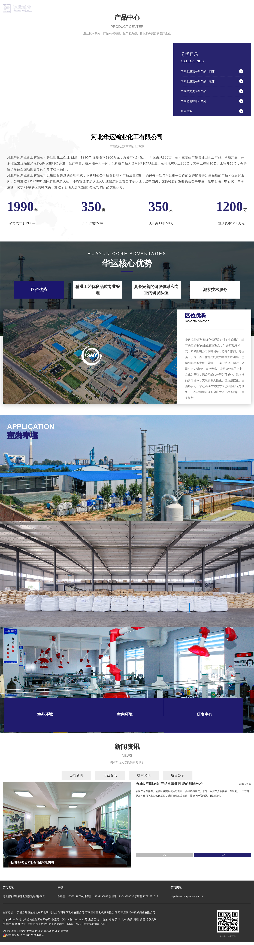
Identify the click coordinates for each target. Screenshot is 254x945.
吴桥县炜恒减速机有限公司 (33, 915)
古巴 (24, 927)
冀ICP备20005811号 (74, 922)
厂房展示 (127, 8)
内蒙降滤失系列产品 (194, 92)
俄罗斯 (10, 927)
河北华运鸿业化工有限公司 (27, 160)
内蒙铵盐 (63, 933)
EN (249, 2)
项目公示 (177, 778)
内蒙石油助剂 (49, 933)
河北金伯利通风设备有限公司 (67, 915)
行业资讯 (110, 778)
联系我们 (225, 8)
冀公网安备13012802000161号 (23, 938)
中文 (245, 2)
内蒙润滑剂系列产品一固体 (199, 71)
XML (78, 927)
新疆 (136, 922)
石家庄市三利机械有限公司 (101, 915)
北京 (123, 922)
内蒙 (130, 922)
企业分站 (46, 927)
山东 (105, 922)
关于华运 (77, 8)
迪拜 (17, 927)
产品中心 (102, 8)
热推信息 (33, 927)
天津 (117, 922)
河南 (111, 922)
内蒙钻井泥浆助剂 (29, 933)
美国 (142, 922)
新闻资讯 (201, 8)
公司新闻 (76, 778)
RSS (70, 927)
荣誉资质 (176, 8)
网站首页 (53, 8)
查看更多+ (188, 114)
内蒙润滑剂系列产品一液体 (199, 82)
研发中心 (151, 8)
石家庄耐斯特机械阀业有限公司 (136, 915)
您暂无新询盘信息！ (96, 927)
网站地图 (59, 927)
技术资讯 (144, 778)
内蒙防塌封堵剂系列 (194, 103)
